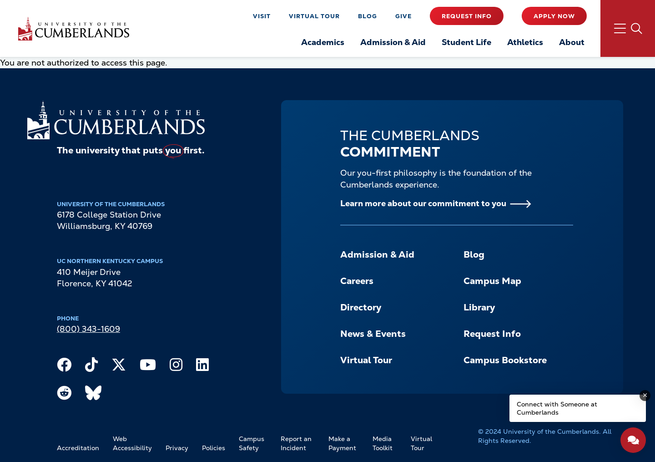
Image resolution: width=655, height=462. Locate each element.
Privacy (177, 448)
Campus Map (492, 281)
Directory (360, 307)
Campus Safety (251, 443)
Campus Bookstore (505, 360)
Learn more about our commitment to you (423, 203)
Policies (213, 448)
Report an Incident (296, 443)
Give (403, 16)
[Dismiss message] (645, 395)
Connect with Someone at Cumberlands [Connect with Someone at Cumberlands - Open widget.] (557, 408)
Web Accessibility (132, 443)
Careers (356, 281)
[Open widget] (633, 440)
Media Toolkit (383, 443)
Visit (262, 16)
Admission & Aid (377, 254)
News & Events (373, 334)
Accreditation (78, 448)
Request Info (467, 16)
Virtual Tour (314, 16)
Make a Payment (342, 443)
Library (479, 307)
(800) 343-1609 (88, 329)
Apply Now (554, 16)
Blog (367, 16)
